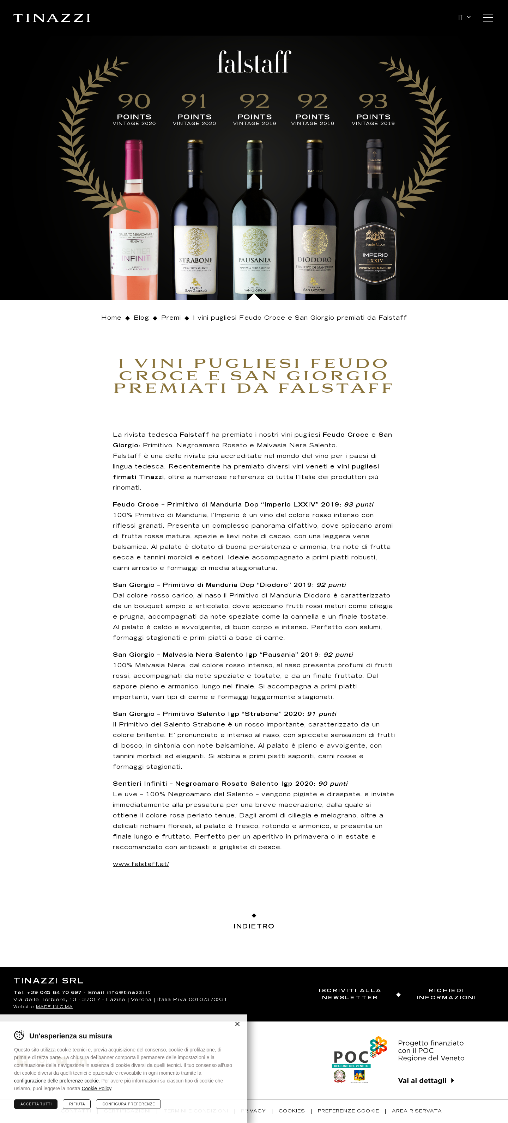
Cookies (292, 1111)
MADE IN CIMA (54, 1007)
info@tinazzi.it (129, 993)
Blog (141, 318)
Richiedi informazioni (447, 994)
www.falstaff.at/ (141, 864)
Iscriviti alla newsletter (350, 994)
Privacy (253, 1111)
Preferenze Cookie (348, 1111)
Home (111, 318)
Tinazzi (51, 18)
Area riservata (417, 1111)
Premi (171, 318)
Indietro (254, 927)
